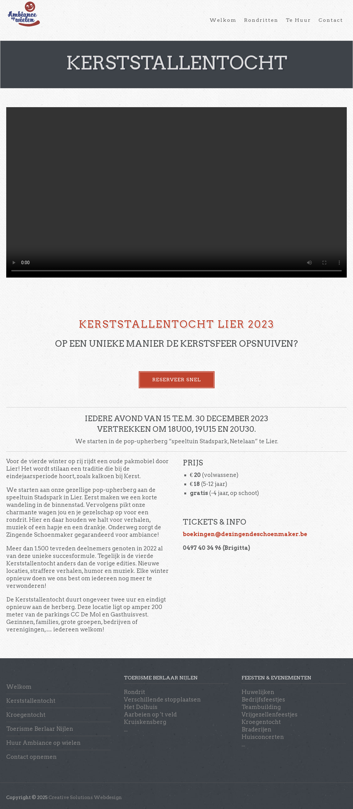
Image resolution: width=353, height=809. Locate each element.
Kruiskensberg (145, 722)
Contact (330, 20)
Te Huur (298, 20)
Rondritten (261, 20)
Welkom (223, 20)
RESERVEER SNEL (176, 380)
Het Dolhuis (141, 707)
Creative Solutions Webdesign (85, 797)
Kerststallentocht (30, 700)
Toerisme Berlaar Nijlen (39, 729)
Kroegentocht (25, 714)
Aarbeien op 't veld (150, 714)
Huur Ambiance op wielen (43, 743)
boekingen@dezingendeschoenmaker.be (245, 534)
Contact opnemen (31, 757)
